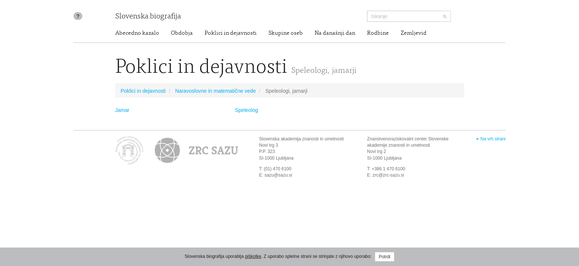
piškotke (253, 256)
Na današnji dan (335, 33)
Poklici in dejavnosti (231, 33)
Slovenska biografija (148, 17)
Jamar (122, 110)
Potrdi (384, 256)
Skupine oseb (285, 33)
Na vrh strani (493, 138)
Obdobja (182, 33)
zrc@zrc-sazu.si (388, 175)
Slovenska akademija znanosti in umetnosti (301, 138)
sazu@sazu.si (278, 175)
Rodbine (378, 33)
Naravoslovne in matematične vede (215, 91)
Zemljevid (413, 33)
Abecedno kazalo (137, 33)
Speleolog (246, 110)
